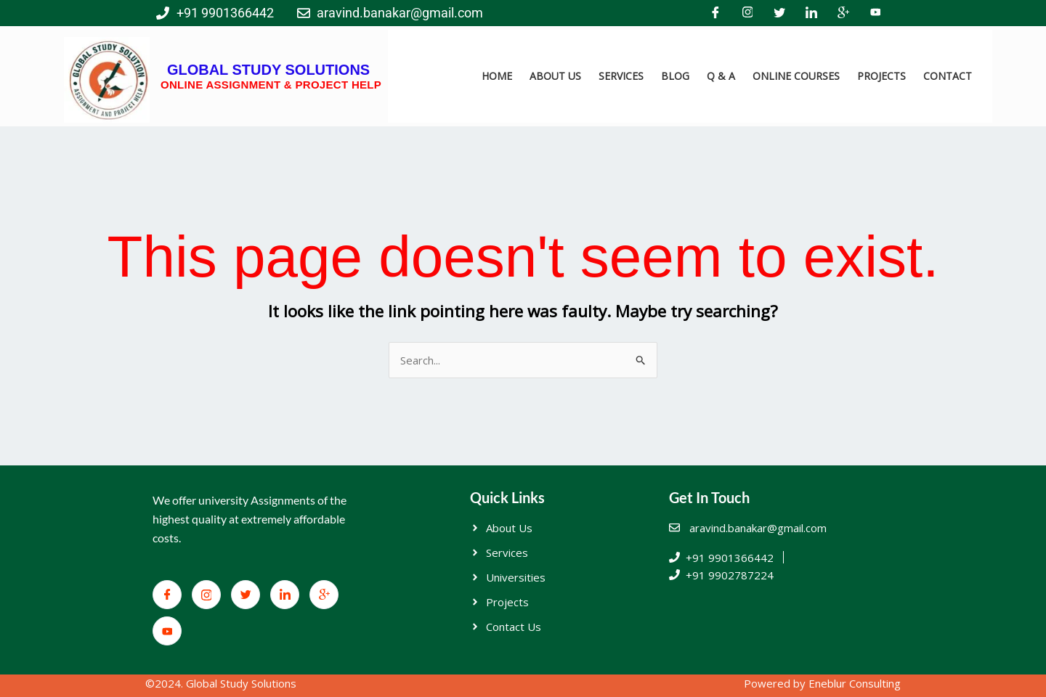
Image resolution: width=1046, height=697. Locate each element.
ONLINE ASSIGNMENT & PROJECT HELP (271, 84)
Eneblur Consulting (854, 683)
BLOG (675, 76)
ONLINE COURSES (796, 76)
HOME (497, 76)
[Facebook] (715, 13)
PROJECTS (881, 76)
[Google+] (843, 13)
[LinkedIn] (811, 13)
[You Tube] (875, 13)
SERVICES (621, 76)
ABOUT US (555, 76)
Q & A (721, 76)
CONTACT (947, 76)
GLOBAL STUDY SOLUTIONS (268, 70)
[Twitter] (779, 13)
